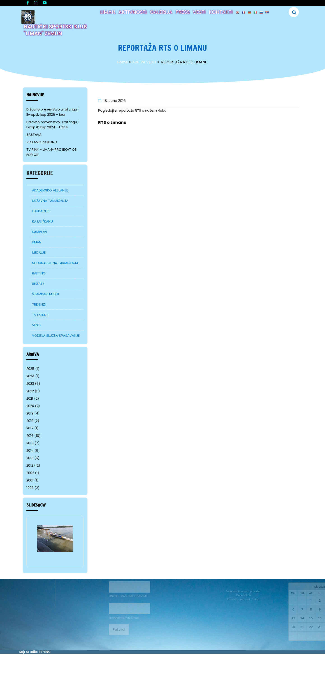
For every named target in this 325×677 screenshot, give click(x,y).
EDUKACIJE (40, 211)
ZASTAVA (34, 134)
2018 (29, 420)
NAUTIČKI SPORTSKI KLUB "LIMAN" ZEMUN (55, 30)
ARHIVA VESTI (144, 62)
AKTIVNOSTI (132, 12)
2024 (30, 376)
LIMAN (107, 12)
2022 (30, 391)
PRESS (183, 12)
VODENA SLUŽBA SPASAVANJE (56, 335)
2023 (30, 383)
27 (310, 636)
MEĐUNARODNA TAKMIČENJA (55, 262)
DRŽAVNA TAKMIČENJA (50, 200)
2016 (29, 435)
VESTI (199, 12)
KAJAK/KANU (42, 221)
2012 (29, 465)
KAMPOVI (39, 231)
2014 (30, 450)
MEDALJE (39, 252)
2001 (29, 480)
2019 (29, 413)
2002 (30, 472)
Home (122, 62)
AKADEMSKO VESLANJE (50, 190)
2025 (30, 368)
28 (319, 636)
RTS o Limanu (112, 122)
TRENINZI (39, 304)
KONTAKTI (221, 12)
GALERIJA (161, 12)
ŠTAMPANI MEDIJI (45, 294)
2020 (30, 405)
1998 (30, 487)
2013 (29, 458)
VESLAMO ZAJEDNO (41, 142)
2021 (29, 398)
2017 (29, 428)
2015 (30, 443)
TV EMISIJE (40, 314)
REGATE (38, 283)
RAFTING (39, 273)
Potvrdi (107, 629)
